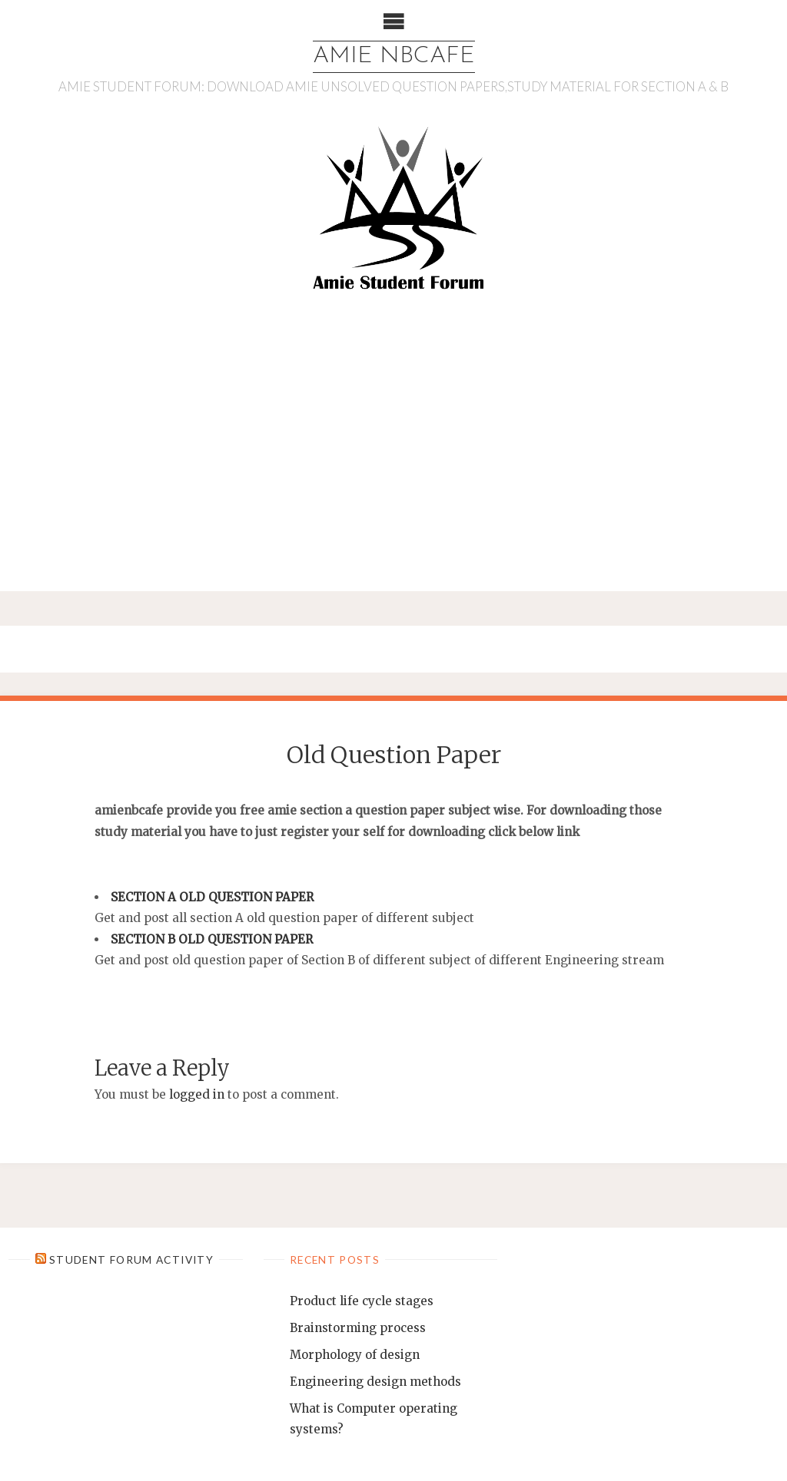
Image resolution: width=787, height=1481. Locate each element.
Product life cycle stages (361, 1301)
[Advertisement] (393, 448)
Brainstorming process (358, 1328)
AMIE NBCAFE (394, 56)
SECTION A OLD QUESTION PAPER (212, 897)
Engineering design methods (375, 1381)
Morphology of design (355, 1354)
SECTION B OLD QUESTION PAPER (212, 939)
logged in (196, 1094)
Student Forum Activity (131, 1259)
